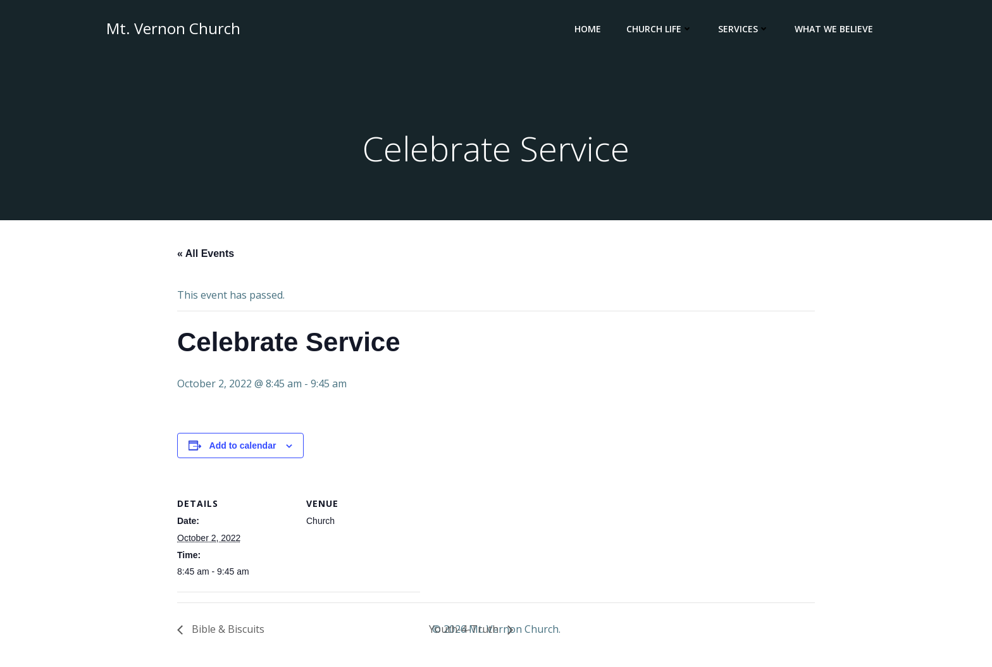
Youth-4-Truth (465, 629)
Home (587, 29)
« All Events (205, 253)
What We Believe (834, 29)
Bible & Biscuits (226, 629)
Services (743, 29)
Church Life (659, 29)
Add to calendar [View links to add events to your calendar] (242, 445)
